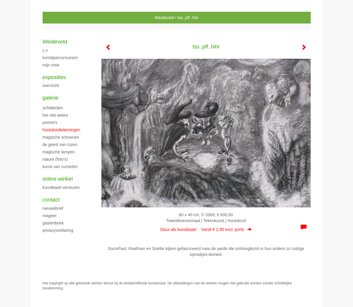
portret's (50, 122)
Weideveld (164, 17)
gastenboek (53, 223)
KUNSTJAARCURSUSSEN (60, 57)
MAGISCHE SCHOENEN (61, 137)
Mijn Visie (51, 65)
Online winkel (58, 179)
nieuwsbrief (53, 208)
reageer (50, 215)
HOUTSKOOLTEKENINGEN (61, 130)
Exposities (54, 77)
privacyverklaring (58, 230)
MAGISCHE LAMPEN (59, 152)
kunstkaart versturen (61, 187)
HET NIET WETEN (55, 115)
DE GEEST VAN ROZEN (60, 144)
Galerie (50, 98)
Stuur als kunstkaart (206, 229)
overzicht (51, 85)
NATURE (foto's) (55, 159)
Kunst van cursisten (60, 166)
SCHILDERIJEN (53, 107)
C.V (45, 50)
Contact (51, 200)
